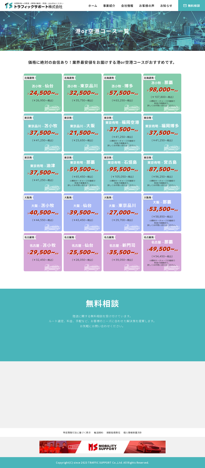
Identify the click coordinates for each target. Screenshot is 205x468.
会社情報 (127, 5)
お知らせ (166, 5)
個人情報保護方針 (132, 432)
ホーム (92, 5)
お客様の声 (146, 5)
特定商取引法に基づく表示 (77, 432)
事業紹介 (109, 5)
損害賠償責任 (113, 432)
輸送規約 (98, 432)
